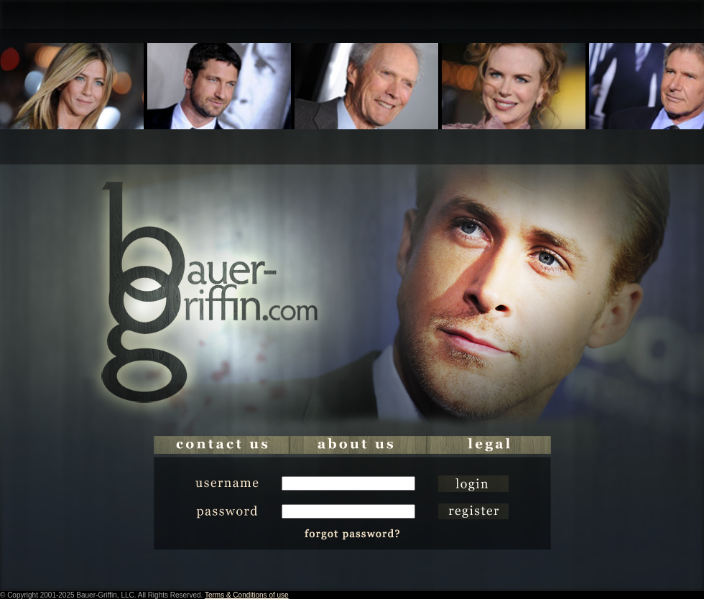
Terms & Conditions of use (247, 595)
